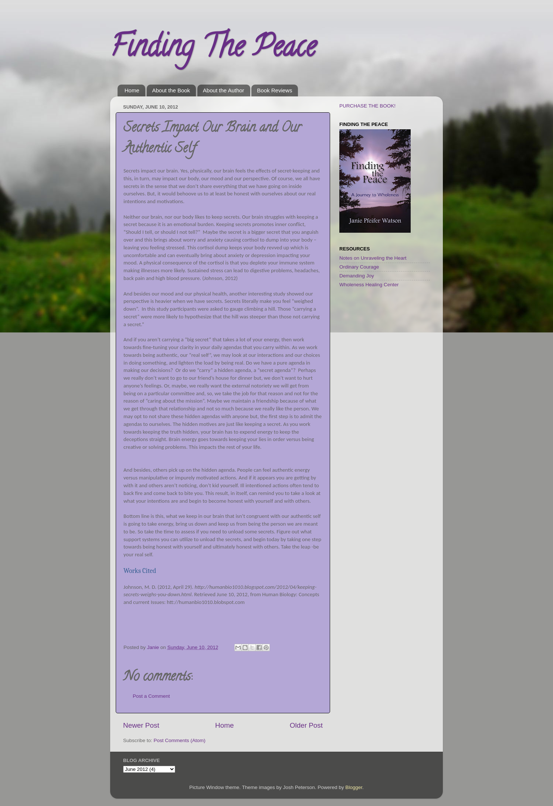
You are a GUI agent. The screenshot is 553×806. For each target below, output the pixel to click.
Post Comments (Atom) (180, 740)
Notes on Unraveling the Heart (373, 258)
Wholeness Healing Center (369, 284)
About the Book (171, 90)
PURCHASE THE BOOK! (367, 106)
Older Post (306, 725)
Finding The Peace (213, 49)
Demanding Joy (356, 276)
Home (132, 90)
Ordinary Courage (359, 267)
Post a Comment (151, 696)
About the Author (223, 90)
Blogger (353, 787)
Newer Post (141, 725)
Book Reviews (274, 90)
